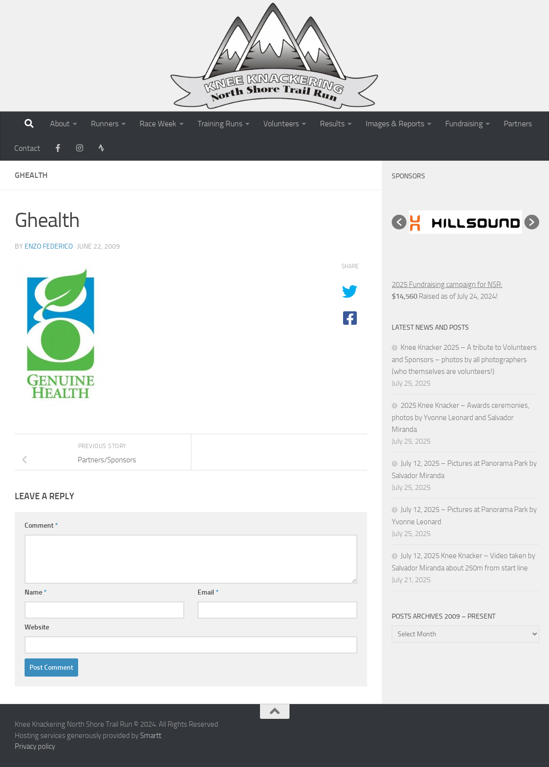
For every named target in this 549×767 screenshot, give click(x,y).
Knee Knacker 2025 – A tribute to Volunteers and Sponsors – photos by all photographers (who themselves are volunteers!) (464, 359)
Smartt (150, 735)
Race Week (158, 123)
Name (36, 592)
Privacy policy (35, 746)
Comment (41, 525)
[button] (399, 222)
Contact (27, 148)
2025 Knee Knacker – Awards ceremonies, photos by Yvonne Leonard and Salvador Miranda (460, 417)
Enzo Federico (49, 246)
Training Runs (220, 123)
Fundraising (464, 123)
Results (332, 123)
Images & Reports (395, 123)
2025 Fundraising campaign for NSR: (447, 284)
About (60, 123)
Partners (518, 123)
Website (37, 627)
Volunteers (281, 123)
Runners (104, 123)
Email (208, 592)
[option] (465, 222)
